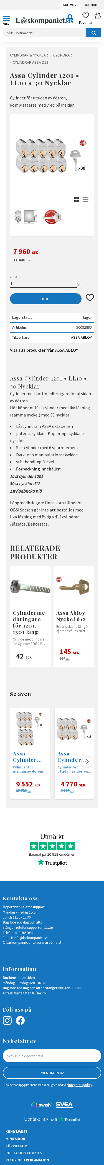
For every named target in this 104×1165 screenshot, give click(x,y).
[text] (52, 252)
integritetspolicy (80, 1084)
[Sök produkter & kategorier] (52, 32)
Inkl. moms (70, 5)
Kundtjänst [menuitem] (16, 1131)
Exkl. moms (91, 5)
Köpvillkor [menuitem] (16, 1146)
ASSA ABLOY (81, 337)
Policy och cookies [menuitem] (24, 1153)
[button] (8, 19)
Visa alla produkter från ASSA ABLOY (44, 350)
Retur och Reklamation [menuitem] (27, 1160)
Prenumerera (52, 1072)
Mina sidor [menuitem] (15, 1138)
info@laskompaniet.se (30, 937)
